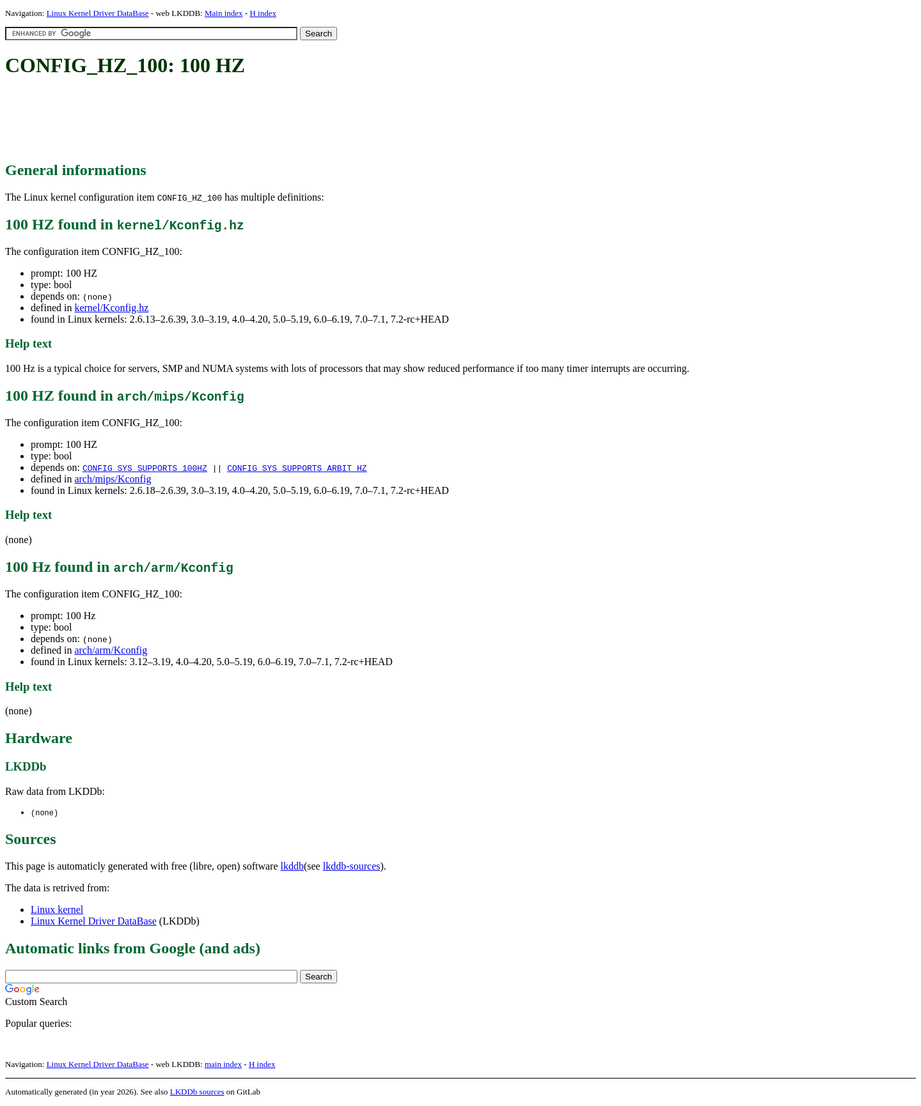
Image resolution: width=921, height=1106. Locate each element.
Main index (224, 13)
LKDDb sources (197, 1092)
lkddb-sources (352, 866)
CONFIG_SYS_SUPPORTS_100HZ (145, 467)
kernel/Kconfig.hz (111, 307)
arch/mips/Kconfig (112, 478)
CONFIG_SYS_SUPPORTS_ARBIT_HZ (296, 467)
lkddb (292, 866)
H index (262, 13)
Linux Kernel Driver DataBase (98, 13)
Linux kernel (57, 910)
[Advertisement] (238, 120)
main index (223, 1065)
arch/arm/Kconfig (110, 650)
